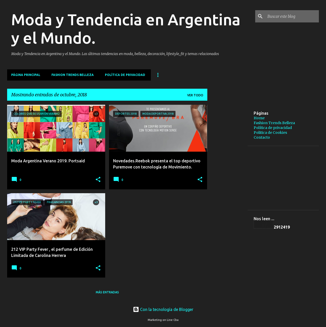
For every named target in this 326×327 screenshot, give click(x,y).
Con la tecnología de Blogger (163, 309)
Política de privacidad (125, 74)
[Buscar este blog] (292, 16)
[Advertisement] (268, 140)
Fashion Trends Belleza (72, 74)
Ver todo (195, 95)
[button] (98, 179)
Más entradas (107, 292)
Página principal (25, 74)
